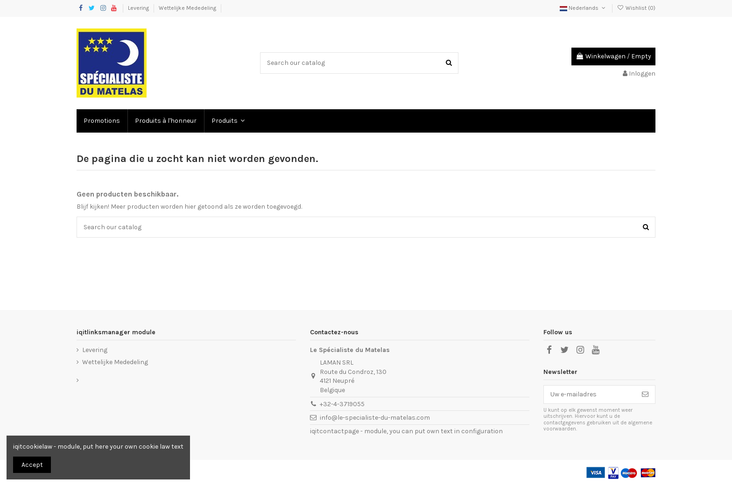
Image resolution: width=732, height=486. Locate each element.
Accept (32, 465)
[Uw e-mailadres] (589, 394)
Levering (139, 8)
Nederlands (583, 8)
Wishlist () (636, 8)
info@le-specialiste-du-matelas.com (375, 418)
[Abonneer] (645, 394)
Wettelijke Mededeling (188, 8)
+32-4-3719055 (342, 404)
